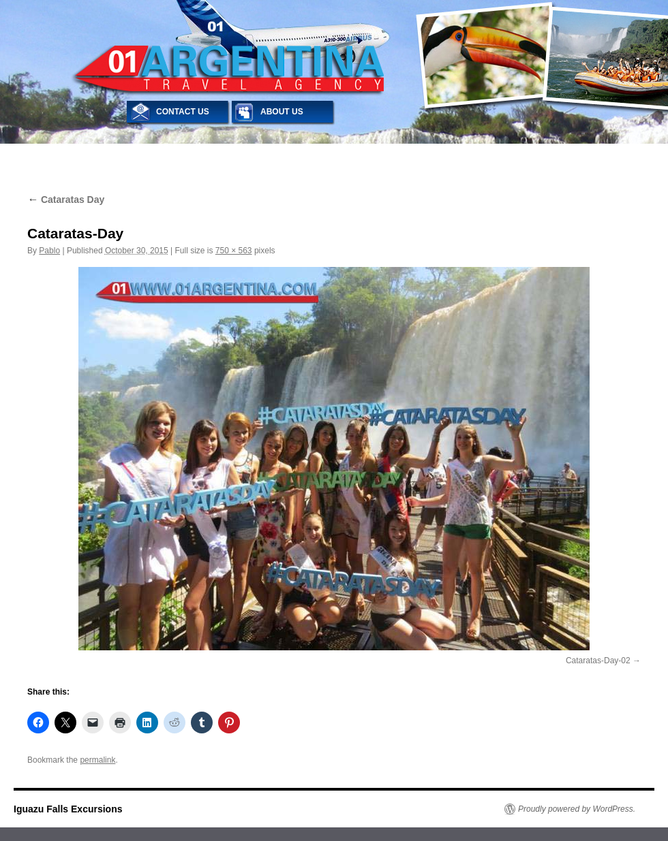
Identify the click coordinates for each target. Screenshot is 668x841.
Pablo (49, 250)
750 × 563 (233, 250)
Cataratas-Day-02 (598, 660)
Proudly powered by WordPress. (576, 809)
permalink (97, 760)
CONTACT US (182, 111)
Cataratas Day (65, 199)
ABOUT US (281, 111)
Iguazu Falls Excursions (68, 809)
